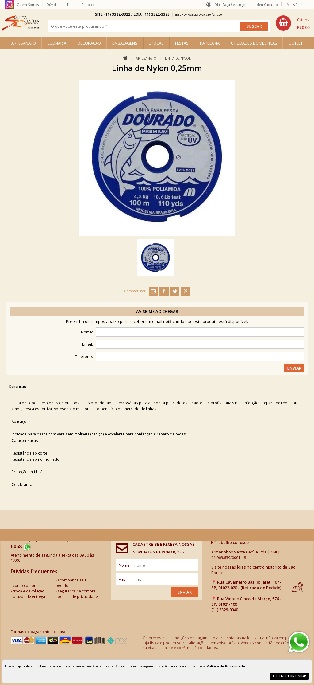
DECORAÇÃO (89, 43)
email (123, 579)
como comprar (26, 585)
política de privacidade (78, 596)
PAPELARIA (210, 43)
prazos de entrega (29, 596)
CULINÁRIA (56, 43)
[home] (20, 23)
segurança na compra (77, 591)
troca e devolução (28, 591)
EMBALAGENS (124, 43)
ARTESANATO (23, 43)
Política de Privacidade (226, 666)
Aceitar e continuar (289, 676)
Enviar (185, 592)
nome (124, 565)
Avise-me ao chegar (157, 311)
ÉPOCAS (156, 43)
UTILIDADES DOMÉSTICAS (254, 43)
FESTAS (182, 43)
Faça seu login (235, 4)
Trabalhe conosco (230, 542)
